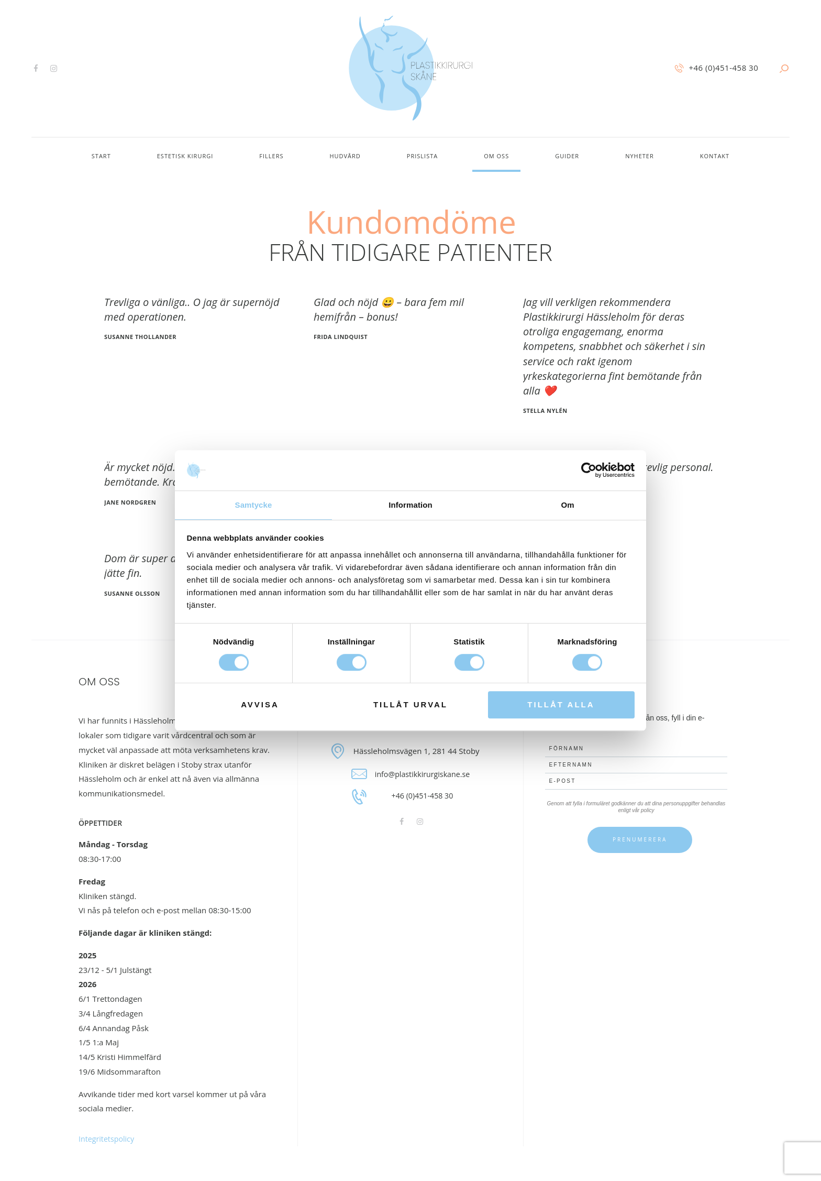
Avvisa (260, 705)
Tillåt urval (410, 705)
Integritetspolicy (108, 1138)
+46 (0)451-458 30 (422, 796)
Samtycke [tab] (253, 504)
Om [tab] (567, 504)
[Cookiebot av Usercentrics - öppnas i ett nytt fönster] (589, 470)
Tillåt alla (560, 705)
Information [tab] (410, 504)
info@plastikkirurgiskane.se (422, 774)
